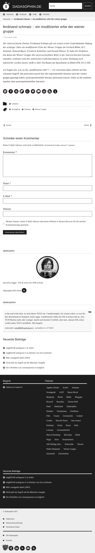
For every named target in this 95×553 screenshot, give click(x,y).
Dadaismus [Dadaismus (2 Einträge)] (58, 406)
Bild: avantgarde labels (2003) (18, 358)
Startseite (10, 14)
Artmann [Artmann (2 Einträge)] (75, 388)
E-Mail (7, 196)
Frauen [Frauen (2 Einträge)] (56, 416)
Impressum (10, 519)
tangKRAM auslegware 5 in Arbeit (20, 348)
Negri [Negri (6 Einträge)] (48, 439)
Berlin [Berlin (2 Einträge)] (60, 397)
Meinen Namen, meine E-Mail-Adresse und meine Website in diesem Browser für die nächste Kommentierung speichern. (46, 223)
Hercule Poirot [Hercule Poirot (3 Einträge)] (62, 420)
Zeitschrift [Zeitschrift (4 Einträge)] (50, 454)
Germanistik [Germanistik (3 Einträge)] (68, 416)
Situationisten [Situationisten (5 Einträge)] (67, 439)
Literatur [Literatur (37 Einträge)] (49, 430)
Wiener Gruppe (40, 109)
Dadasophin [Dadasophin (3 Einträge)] (71, 406)
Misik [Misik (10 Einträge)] (77, 435)
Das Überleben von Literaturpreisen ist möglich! (25, 368)
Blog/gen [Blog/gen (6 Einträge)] (78, 397)
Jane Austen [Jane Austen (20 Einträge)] (76, 420)
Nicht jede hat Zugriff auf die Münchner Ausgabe (25, 363)
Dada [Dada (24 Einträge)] (48, 406)
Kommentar (10, 152)
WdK (35, 14)
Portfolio (46, 14)
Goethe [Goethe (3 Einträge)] (49, 420)
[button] (5, 91)
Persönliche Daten (13, 527)
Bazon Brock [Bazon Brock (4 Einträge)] (73, 392)
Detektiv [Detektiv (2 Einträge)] (49, 411)
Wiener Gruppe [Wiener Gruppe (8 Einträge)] (70, 449)
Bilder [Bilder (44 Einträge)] (68, 397)
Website (7, 209)
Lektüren (15, 104)
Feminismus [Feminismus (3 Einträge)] (62, 411)
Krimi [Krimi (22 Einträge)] (59, 425)
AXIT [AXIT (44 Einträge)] (61, 392)
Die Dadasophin (12, 535)
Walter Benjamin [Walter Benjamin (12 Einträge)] (53, 449)
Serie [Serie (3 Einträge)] (57, 439)
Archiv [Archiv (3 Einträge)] (65, 388)
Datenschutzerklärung (14, 523)
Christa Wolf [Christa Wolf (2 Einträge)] (73, 402)
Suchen (88, 6)
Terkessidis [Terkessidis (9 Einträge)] (69, 444)
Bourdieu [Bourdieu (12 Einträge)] (60, 402)
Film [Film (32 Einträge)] (48, 416)
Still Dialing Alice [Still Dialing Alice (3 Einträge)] (53, 444)
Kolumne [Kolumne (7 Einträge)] (50, 425)
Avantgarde (16, 109)
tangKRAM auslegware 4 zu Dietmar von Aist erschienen (29, 353)
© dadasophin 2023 (10, 511)
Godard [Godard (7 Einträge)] (79, 416)
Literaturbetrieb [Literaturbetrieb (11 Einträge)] (63, 430)
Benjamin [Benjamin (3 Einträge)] (50, 397)
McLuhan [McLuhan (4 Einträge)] (68, 435)
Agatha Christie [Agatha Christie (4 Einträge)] (52, 388)
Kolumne (23, 14)
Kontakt (9, 540)
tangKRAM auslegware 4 (24, 328)
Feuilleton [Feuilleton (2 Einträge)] (74, 411)
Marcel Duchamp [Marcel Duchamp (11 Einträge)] (53, 435)
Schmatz (27, 109)
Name (7, 183)
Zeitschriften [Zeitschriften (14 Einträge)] (63, 454)
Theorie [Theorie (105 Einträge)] (80, 444)
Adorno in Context (13, 387)
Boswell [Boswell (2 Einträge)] (49, 402)
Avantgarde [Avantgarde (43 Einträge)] (51, 392)
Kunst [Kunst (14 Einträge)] (68, 425)
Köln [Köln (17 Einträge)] (76, 425)
